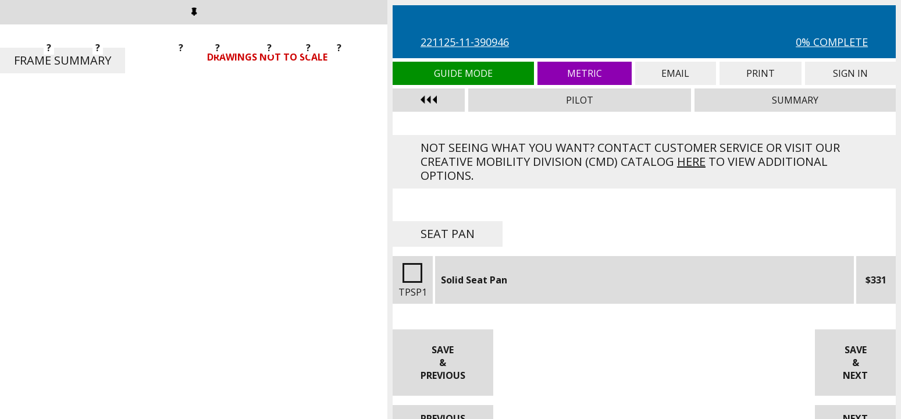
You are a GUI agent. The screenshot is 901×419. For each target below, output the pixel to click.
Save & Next (855, 362)
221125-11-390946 (465, 42)
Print (761, 73)
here (691, 161)
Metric (584, 73)
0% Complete (832, 42)
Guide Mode (463, 73)
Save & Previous (443, 362)
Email (675, 73)
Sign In (850, 73)
